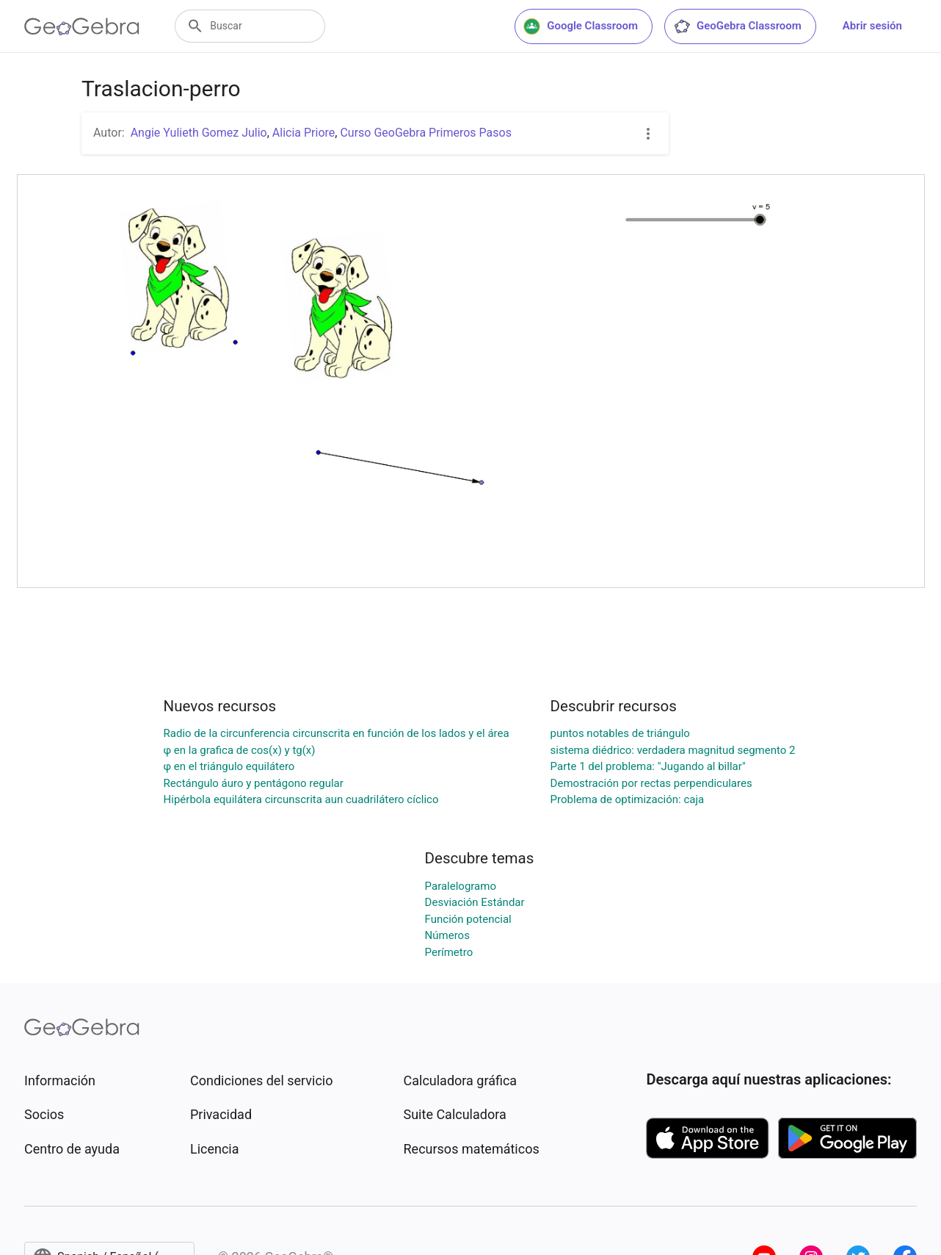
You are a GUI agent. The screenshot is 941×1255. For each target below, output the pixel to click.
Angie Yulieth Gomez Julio (199, 133)
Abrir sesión (872, 25)
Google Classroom (580, 26)
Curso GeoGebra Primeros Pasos (426, 133)
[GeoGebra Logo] (81, 26)
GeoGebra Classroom (737, 26)
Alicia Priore (303, 133)
